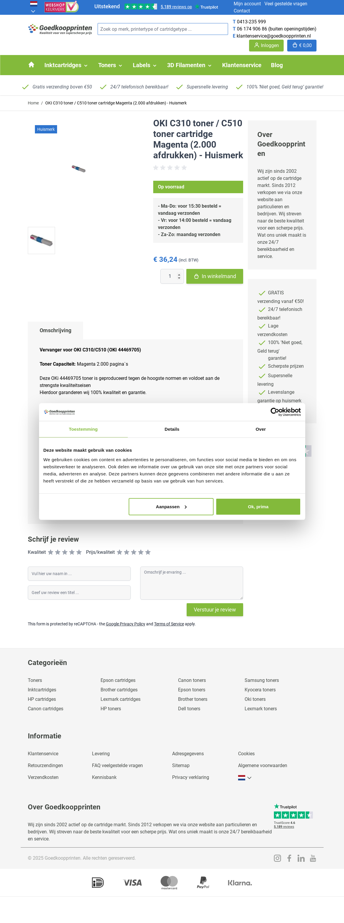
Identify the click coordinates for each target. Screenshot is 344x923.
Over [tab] (261, 429)
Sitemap (181, 765)
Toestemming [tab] (83, 429)
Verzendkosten (43, 777)
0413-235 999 (251, 22)
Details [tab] (172, 429)
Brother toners (192, 699)
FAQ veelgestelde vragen (117, 765)
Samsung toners (262, 680)
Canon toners (192, 680)
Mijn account (247, 4)
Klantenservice (43, 753)
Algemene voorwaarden (262, 765)
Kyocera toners (260, 690)
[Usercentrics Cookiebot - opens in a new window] (275, 412)
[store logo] (60, 29)
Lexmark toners (261, 708)
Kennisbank (104, 777)
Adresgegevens (188, 753)
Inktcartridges (42, 690)
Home (33, 103)
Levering (101, 753)
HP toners (111, 708)
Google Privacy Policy (125, 624)
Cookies (246, 753)
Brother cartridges (119, 690)
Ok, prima (258, 506)
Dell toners (189, 708)
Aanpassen (171, 506)
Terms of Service (169, 624)
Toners (35, 680)
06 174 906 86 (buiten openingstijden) (276, 29)
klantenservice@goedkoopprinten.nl (274, 36)
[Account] (266, 45)
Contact (242, 11)
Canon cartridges (45, 708)
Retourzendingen (45, 765)
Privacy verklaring (190, 777)
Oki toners (255, 699)
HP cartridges (42, 699)
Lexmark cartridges (120, 699)
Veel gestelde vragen (285, 4)
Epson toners (191, 690)
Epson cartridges (118, 680)
